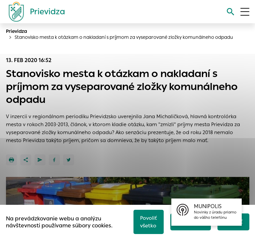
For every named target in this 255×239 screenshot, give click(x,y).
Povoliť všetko (148, 222)
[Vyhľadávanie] (230, 12)
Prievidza (16, 31)
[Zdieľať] (25, 159)
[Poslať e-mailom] (40, 159)
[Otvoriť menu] (244, 12)
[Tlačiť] (11, 159)
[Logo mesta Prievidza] (34, 11)
